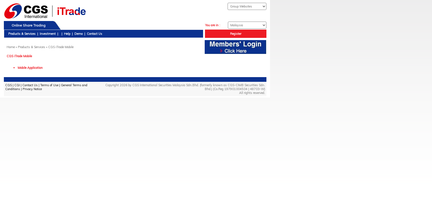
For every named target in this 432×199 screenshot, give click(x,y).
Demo (78, 34)
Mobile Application (30, 68)
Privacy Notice (32, 89)
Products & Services (22, 34)
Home (11, 47)
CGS (8, 85)
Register (235, 34)
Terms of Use (49, 85)
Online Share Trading (28, 25)
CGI (17, 85)
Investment (48, 34)
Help (67, 34)
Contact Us (94, 34)
